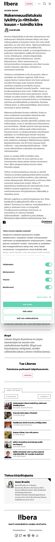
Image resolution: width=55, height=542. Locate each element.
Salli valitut (27, 311)
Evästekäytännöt (19, 530)
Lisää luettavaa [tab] (13, 390)
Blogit (15, 11)
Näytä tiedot (42, 297)
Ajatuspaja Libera (11, 4)
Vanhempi (11, 396)
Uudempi (43, 396)
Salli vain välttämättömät (27, 318)
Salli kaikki (27, 304)
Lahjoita (29, 4)
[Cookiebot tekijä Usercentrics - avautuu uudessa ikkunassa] (41, 222)
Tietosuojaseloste (35, 530)
